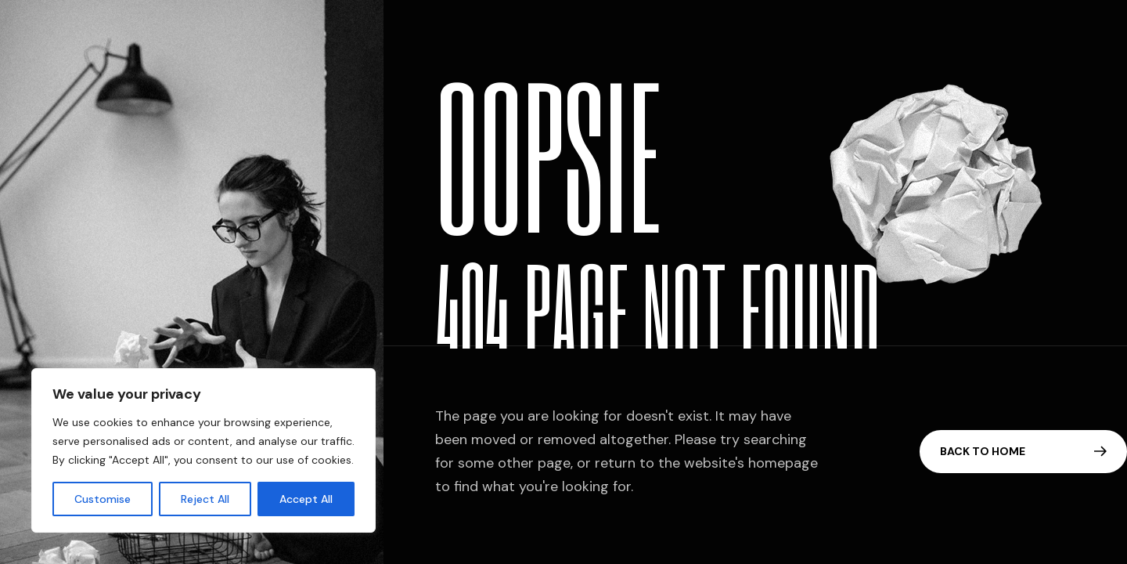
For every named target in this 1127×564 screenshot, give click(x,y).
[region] (203, 450)
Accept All (306, 499)
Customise (102, 499)
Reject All (205, 499)
